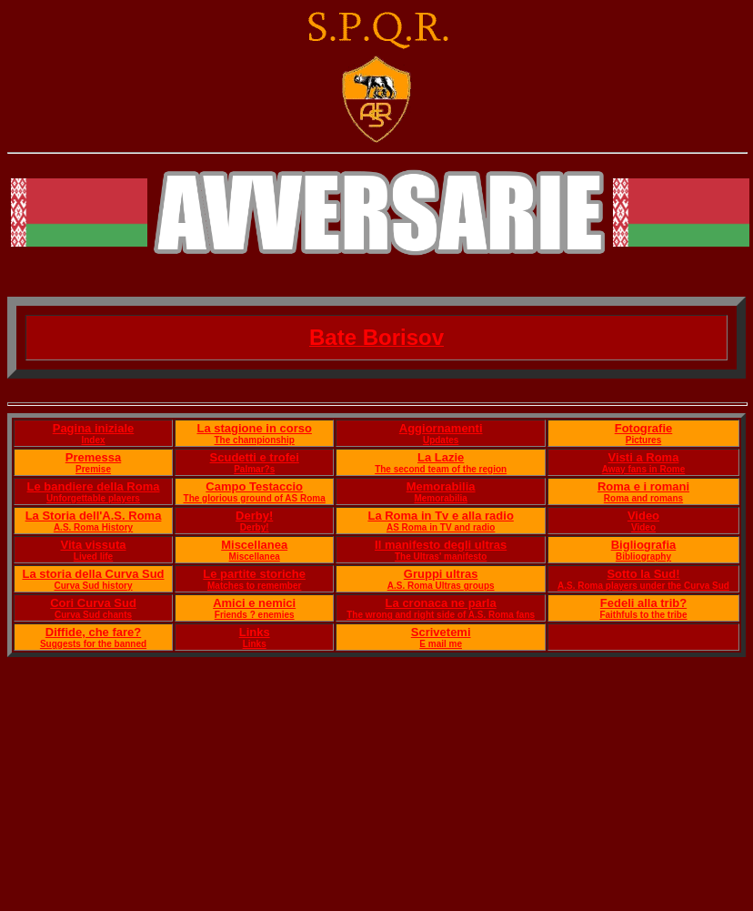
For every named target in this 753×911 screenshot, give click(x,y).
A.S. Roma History (93, 527)
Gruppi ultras (441, 574)
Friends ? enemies (255, 615)
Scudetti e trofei (254, 457)
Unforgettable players (93, 498)
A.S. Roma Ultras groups (441, 586)
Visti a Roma (643, 457)
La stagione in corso (253, 428)
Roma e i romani (643, 486)
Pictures (643, 440)
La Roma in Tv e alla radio (440, 515)
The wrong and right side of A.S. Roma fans (440, 615)
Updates (440, 440)
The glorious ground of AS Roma (255, 498)
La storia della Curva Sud (93, 574)
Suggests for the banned (93, 644)
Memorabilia (441, 486)
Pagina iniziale (94, 428)
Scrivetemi (441, 632)
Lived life (93, 557)
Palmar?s (254, 469)
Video (643, 515)
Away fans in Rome (644, 469)
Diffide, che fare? (93, 632)
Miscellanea (254, 545)
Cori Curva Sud (93, 603)
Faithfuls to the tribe (643, 615)
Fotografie (644, 428)
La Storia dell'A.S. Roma (93, 515)
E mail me (440, 644)
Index (93, 440)
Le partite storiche (254, 574)
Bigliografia (644, 545)
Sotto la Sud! (643, 574)
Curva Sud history (93, 586)
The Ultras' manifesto (441, 557)
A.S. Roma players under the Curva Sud (643, 586)
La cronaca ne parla (441, 603)
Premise (93, 469)
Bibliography (643, 557)
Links (254, 632)
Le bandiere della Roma (93, 486)
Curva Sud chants (93, 615)
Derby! (254, 515)
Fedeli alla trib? (643, 603)
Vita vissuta (93, 545)
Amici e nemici (254, 603)
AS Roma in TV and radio (441, 527)
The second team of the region (441, 469)
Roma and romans (643, 498)
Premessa (93, 457)
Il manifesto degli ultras (441, 545)
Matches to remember (254, 586)
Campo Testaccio (254, 486)
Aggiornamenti (441, 428)
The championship (255, 440)
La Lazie (440, 457)
